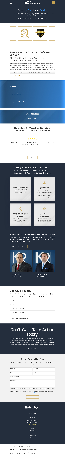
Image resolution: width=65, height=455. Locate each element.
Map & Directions (32, 424)
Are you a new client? (14, 376)
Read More (32, 158)
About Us (32, 430)
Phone (11, 372)
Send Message (33, 397)
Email (35, 372)
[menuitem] (32, 86)
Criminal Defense (32, 435)
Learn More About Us (18, 246)
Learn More (32, 118)
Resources (32, 438)
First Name (12, 368)
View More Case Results (19, 318)
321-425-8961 (32, 414)
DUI (32, 433)
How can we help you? (14, 380)
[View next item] (33, 43)
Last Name (36, 368)
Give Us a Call (32, 349)
